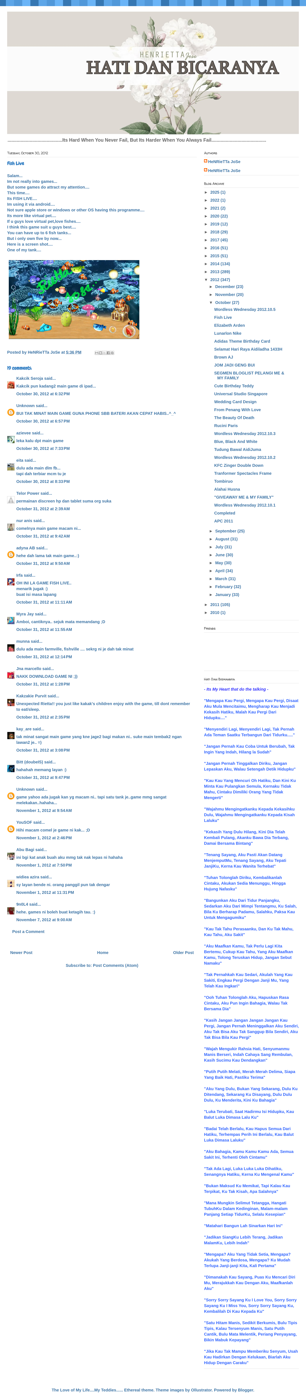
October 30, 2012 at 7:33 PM (43, 448)
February (224, 586)
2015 (215, 256)
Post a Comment (28, 931)
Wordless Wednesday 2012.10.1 (245, 505)
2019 (215, 224)
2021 (215, 208)
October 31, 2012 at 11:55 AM (44, 629)
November (225, 294)
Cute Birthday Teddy (234, 386)
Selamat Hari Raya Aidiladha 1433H (248, 349)
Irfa (19, 575)
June (220, 555)
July (220, 547)
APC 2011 (223, 521)
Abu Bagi (25, 849)
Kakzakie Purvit (31, 696)
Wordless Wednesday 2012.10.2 (245, 457)
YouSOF (24, 822)
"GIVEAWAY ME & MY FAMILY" (244, 497)
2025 (215, 192)
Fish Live (223, 317)
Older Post (183, 952)
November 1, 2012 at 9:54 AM (44, 810)
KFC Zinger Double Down (238, 465)
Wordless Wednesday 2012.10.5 (245, 309)
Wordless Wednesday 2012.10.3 (245, 433)
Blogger (245, 1390)
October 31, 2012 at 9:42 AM (43, 536)
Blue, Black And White (235, 441)
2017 (215, 240)
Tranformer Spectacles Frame (243, 473)
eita (19, 460)
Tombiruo (223, 481)
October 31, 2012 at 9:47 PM (43, 777)
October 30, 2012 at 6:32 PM (43, 394)
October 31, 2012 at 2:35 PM (43, 717)
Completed (224, 513)
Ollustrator (201, 1390)
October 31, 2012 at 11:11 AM (44, 602)
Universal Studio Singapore (240, 394)
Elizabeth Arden (229, 325)
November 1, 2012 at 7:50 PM (44, 865)
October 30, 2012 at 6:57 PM (43, 421)
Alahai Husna (227, 489)
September (226, 531)
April (220, 571)
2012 (215, 279)
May (219, 563)
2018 (215, 232)
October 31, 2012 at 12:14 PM (44, 657)
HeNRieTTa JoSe (224, 161)
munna (23, 641)
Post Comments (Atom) (115, 965)
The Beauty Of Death (234, 417)
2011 (215, 604)
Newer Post (21, 952)
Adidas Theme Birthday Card (242, 341)
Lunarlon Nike (227, 333)
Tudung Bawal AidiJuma (237, 449)
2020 (215, 216)
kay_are (24, 729)
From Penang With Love (237, 409)
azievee (23, 433)
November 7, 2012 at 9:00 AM (44, 920)
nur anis (24, 520)
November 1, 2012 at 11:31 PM (45, 892)
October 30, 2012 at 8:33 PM (43, 481)
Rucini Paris (226, 425)
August (222, 539)
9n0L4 (22, 904)
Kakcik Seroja (29, 378)
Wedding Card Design (235, 402)
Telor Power (27, 493)
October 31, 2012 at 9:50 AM (43, 563)
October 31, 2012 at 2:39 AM (43, 509)
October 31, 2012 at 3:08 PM (43, 750)
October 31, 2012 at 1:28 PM (43, 684)
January (223, 594)
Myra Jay (25, 614)
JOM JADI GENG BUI (234, 365)
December (225, 286)
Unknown (25, 405)
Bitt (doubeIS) (29, 762)
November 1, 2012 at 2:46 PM (44, 838)
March (221, 578)
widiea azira (27, 877)
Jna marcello (28, 668)
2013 (215, 271)
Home (103, 952)
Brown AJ (223, 357)
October (223, 302)
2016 (215, 248)
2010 (215, 612)
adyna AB (25, 548)
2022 (215, 200)
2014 (215, 264)
